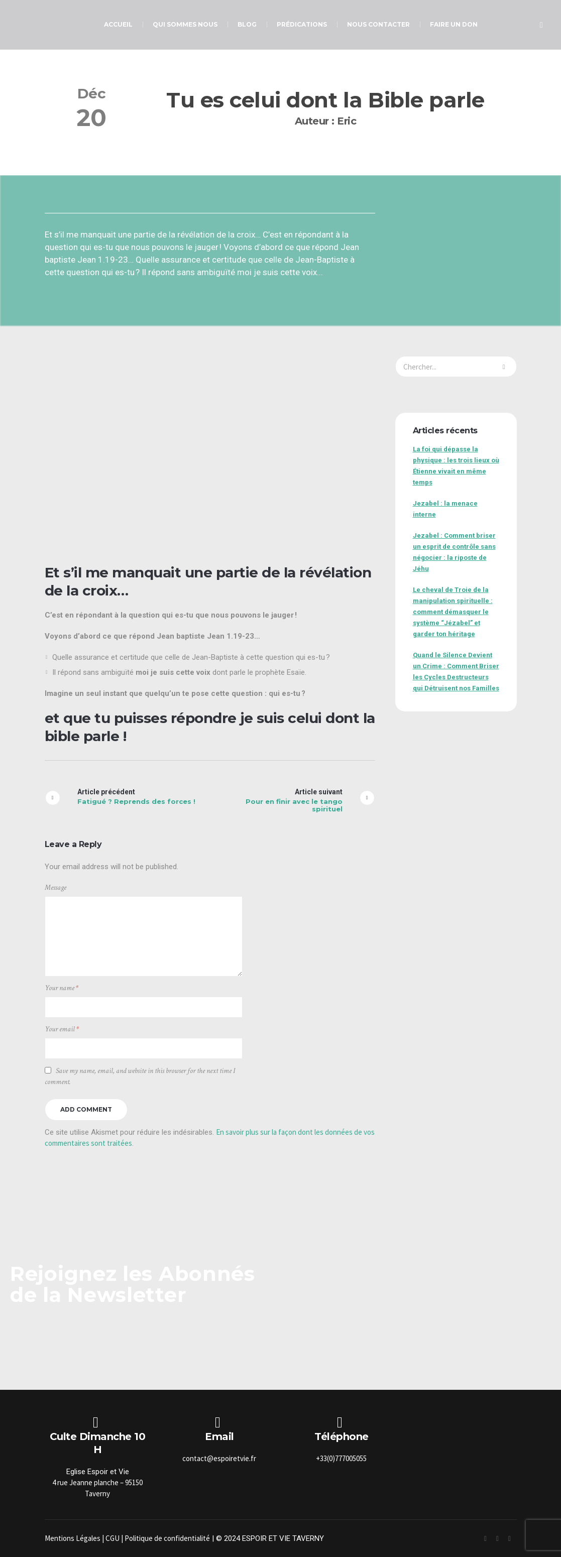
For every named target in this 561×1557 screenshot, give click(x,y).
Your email (62, 1029)
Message (55, 887)
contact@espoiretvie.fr (219, 1458)
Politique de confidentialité (167, 1538)
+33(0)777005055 (341, 1458)
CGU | (115, 1538)
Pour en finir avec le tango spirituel (294, 805)
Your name (61, 988)
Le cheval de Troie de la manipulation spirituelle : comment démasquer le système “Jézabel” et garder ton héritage (453, 612)
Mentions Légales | (75, 1538)
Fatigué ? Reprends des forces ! (136, 801)
